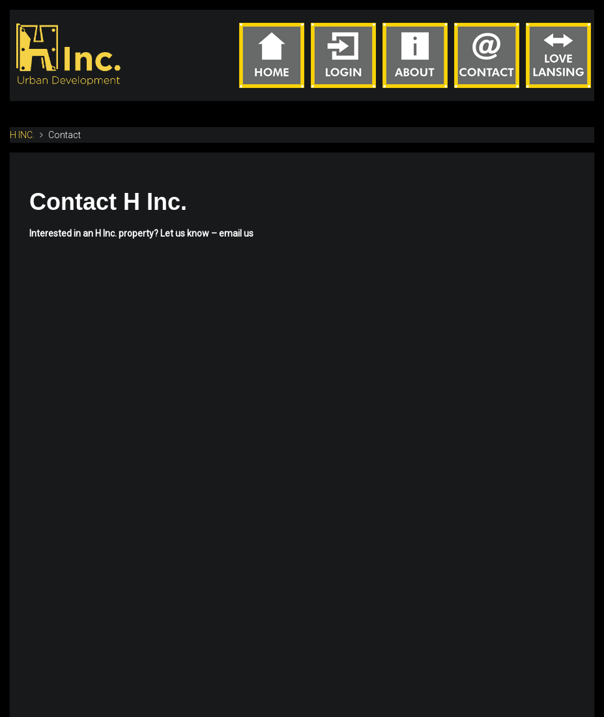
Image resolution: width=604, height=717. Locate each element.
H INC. (22, 135)
